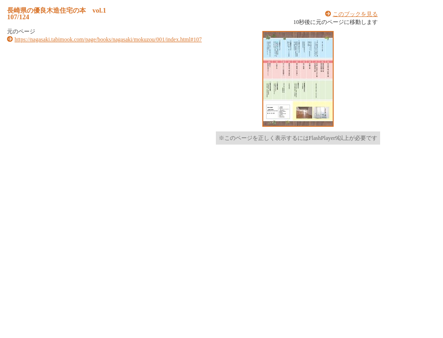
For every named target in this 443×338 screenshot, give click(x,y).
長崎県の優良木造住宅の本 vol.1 (56, 10)
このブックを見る (355, 14)
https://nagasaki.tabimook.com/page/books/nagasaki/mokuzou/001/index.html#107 (108, 39)
